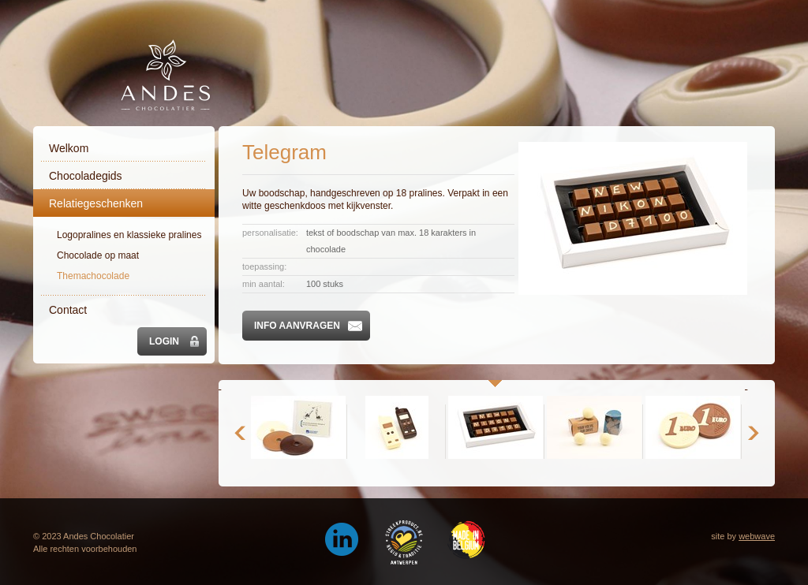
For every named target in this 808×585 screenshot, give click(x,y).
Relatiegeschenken (96, 203)
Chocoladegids (85, 176)
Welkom (68, 148)
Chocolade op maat (98, 255)
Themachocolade (93, 275)
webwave (757, 536)
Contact (68, 310)
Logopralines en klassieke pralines (129, 234)
